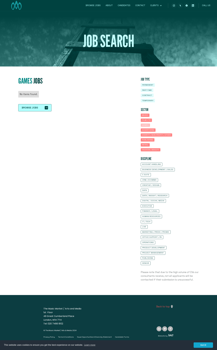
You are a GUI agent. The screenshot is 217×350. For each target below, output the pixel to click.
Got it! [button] (203, 345)
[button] (157, 5)
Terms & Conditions (66, 337)
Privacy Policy (49, 337)
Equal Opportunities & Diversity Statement (94, 337)
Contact (140, 5)
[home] (16, 7)
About (109, 5)
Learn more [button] (89, 345)
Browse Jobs (93, 5)
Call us (206, 5)
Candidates (124, 5)
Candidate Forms (122, 337)
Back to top (163, 306)
